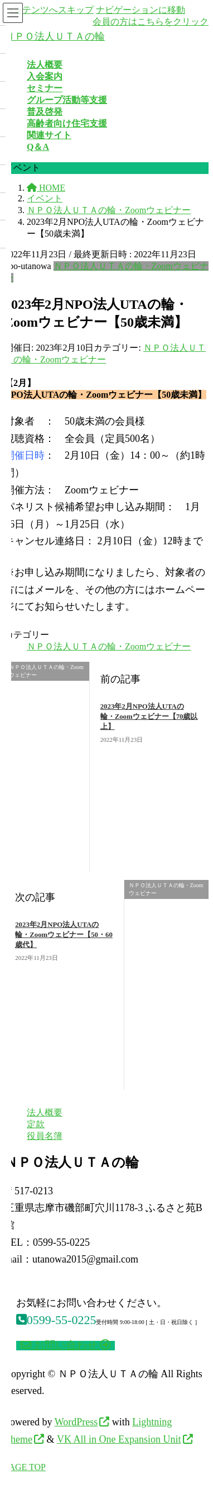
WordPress (76, 1422)
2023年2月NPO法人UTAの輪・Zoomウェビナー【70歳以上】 (149, 717)
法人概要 (44, 1112)
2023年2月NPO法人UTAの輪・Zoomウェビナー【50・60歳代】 (64, 935)
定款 (36, 1124)
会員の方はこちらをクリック (151, 21)
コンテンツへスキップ (49, 10)
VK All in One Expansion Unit (119, 1439)
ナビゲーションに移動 (140, 10)
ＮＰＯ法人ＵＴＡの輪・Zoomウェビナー (109, 646)
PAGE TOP (25, 1467)
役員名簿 (44, 1136)
